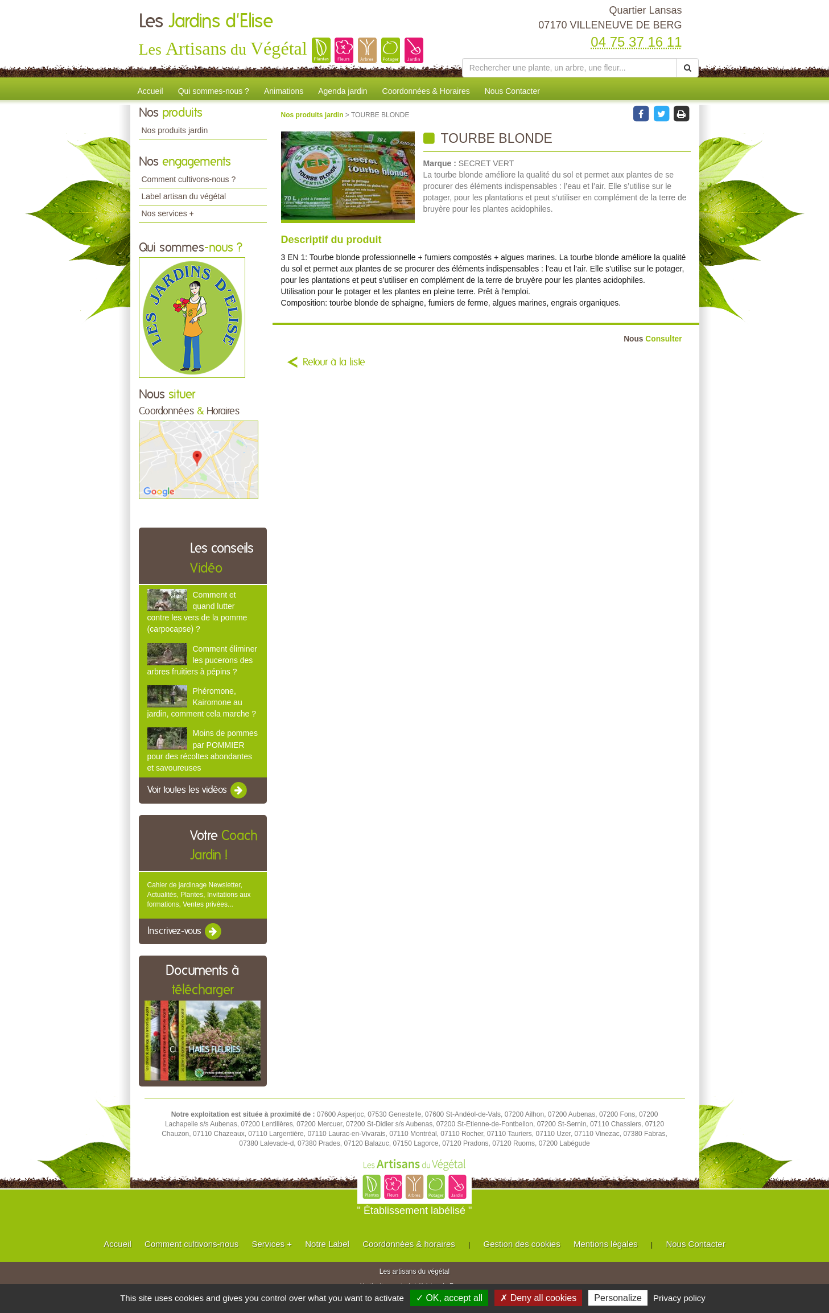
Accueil (150, 91)
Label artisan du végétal (184, 196)
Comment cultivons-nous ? (189, 179)
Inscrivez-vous (185, 931)
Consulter (653, 339)
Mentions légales (606, 1244)
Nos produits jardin (175, 130)
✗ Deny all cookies (538, 1298)
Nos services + (168, 213)
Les (206, 21)
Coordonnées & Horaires (426, 91)
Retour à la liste (334, 362)
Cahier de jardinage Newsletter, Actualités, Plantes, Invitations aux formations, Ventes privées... (199, 894)
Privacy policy (679, 1298)
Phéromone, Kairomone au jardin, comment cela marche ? (201, 702)
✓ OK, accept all (449, 1298)
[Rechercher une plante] (570, 67)
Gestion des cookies (522, 1244)
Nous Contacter (512, 91)
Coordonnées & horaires (408, 1244)
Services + (271, 1244)
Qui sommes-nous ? (213, 91)
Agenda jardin (342, 91)
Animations (283, 91)
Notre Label (327, 1244)
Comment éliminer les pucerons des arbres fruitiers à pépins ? (202, 660)
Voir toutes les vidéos (198, 790)
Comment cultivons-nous (191, 1244)
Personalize (618, 1298)
